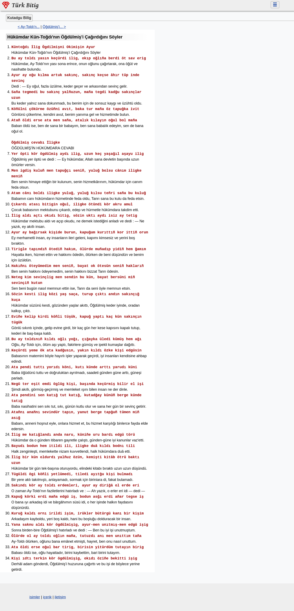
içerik (47, 597)
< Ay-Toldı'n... (29, 27)
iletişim (60, 597)
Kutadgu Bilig (19, 18)
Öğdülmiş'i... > (54, 27)
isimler (34, 597)
